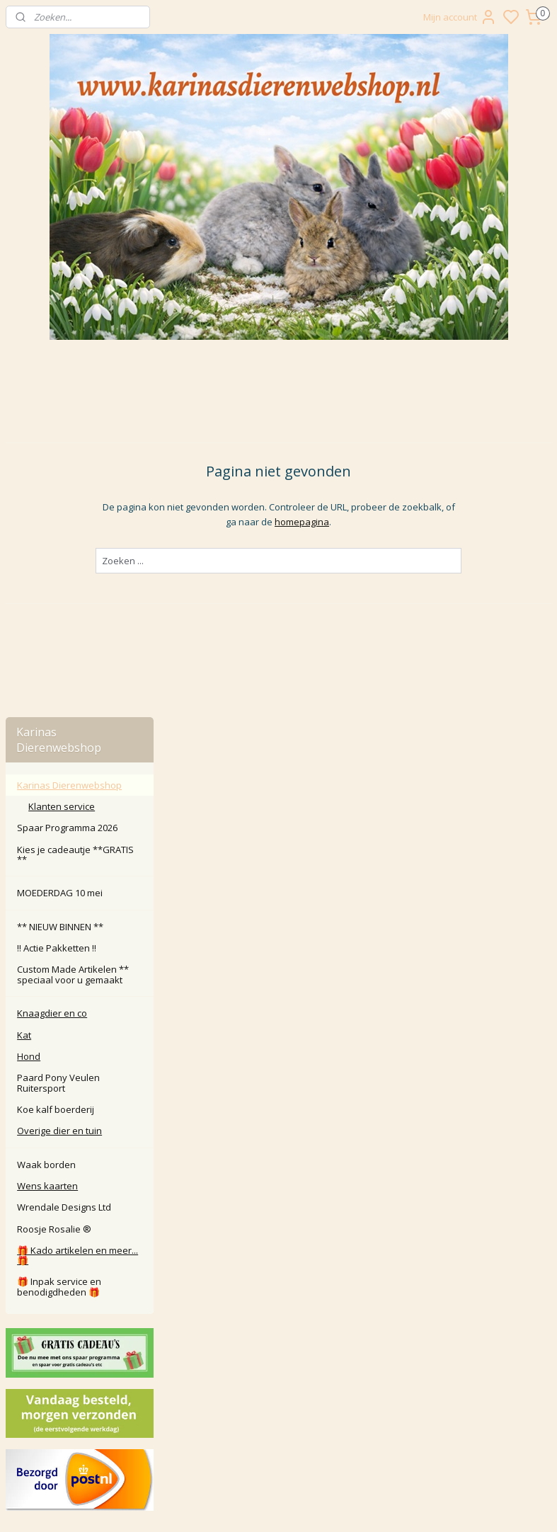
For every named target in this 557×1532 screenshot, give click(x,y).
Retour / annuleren (278, 1264)
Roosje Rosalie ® (54, 775)
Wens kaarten (47, 732)
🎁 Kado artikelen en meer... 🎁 (77, 801)
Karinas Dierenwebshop (69, 331)
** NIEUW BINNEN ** (60, 473)
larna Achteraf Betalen (281, 1296)
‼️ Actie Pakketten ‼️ (56, 494)
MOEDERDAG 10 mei (60, 439)
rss (374, 1506)
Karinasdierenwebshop (66, 1184)
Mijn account (460, 16)
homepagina (381, 434)
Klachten (278, 1280)
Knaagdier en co (52, 560)
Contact (278, 1248)
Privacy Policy (278, 1312)
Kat (24, 581)
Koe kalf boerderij (55, 655)
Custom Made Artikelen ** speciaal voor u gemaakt (73, 521)
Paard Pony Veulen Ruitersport (58, 629)
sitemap (344, 1506)
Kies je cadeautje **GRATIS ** (75, 400)
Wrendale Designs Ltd (64, 754)
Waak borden (46, 710)
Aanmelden (227, 1446)
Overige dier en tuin (59, 677)
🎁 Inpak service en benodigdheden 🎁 (59, 833)
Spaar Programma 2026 (67, 374)
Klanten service (61, 352)
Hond (28, 602)
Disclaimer (278, 1344)
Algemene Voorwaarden (278, 1327)
